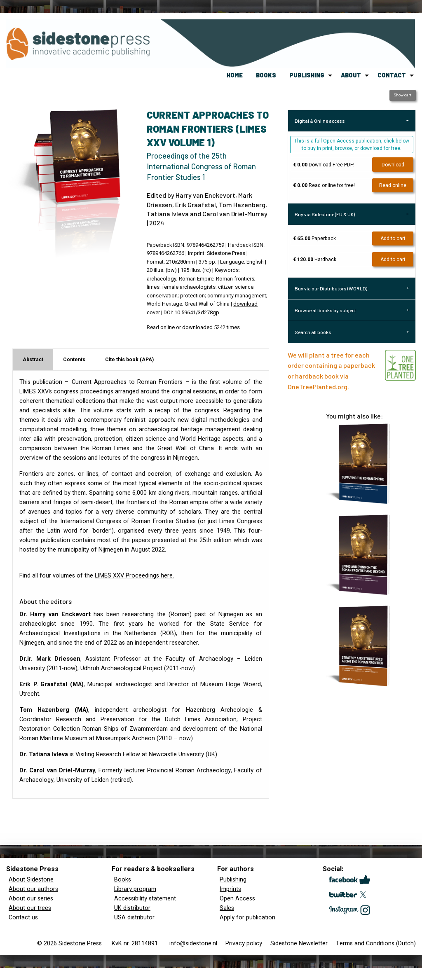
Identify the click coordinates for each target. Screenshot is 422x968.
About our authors (33, 889)
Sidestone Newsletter (299, 943)
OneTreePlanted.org (317, 386)
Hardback (314, 259)
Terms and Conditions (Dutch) (376, 943)
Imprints (230, 889)
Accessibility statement (145, 898)
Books (122, 879)
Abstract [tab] (33, 359)
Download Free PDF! (323, 164)
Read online (392, 185)
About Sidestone (31, 879)
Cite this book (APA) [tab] (129, 359)
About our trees (30, 908)
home (235, 75)
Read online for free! (324, 185)
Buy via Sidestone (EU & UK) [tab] (325, 214)
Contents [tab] (74, 359)
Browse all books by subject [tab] (325, 310)
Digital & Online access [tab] (320, 121)
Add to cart (393, 238)
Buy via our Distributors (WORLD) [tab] (331, 288)
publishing (306, 75)
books (266, 75)
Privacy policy (243, 943)
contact (391, 75)
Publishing (233, 879)
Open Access (237, 898)
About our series (31, 898)
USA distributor (134, 917)
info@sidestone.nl (193, 943)
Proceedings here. (134, 575)
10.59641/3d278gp (196, 312)
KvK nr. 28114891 (135, 943)
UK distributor (132, 908)
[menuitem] (234, 75)
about (351, 75)
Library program (135, 889)
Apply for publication (247, 917)
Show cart (402, 95)
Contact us (23, 917)
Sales (227, 908)
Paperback (314, 238)
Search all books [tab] (313, 332)
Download (393, 164)
